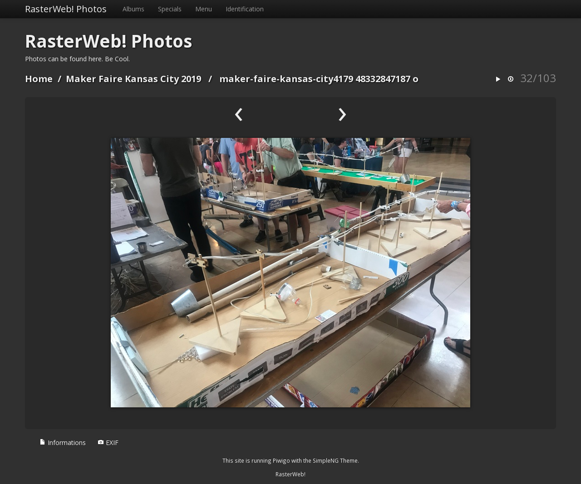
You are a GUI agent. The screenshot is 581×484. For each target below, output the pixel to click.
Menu (203, 9)
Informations (62, 442)
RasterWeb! (290, 474)
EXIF (108, 442)
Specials (170, 9)
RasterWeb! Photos (66, 9)
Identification (245, 9)
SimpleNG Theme (335, 460)
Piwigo (281, 460)
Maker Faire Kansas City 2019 (133, 79)
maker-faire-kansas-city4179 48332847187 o (319, 79)
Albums (133, 9)
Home (39, 79)
